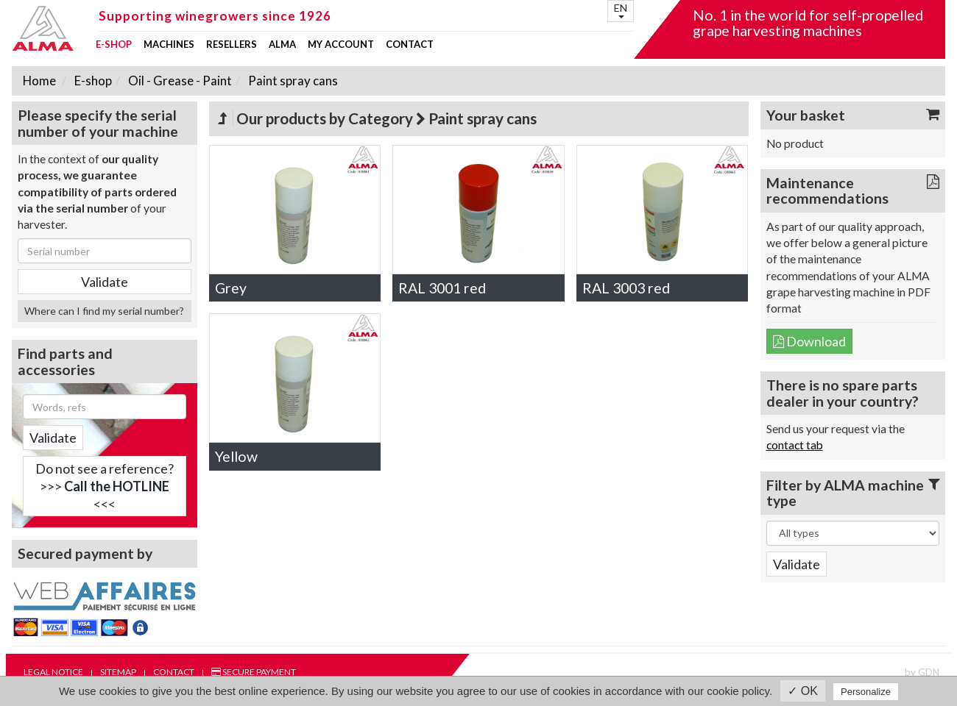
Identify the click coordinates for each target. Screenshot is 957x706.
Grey (231, 287)
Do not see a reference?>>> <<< (104, 486)
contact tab (794, 445)
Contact (410, 44)
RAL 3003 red (626, 287)
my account (341, 44)
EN (620, 9)
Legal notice (53, 671)
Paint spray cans (292, 80)
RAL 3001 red (442, 287)
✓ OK (803, 691)
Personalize (866, 691)
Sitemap (118, 671)
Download (809, 341)
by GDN (922, 672)
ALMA (282, 44)
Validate (53, 437)
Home (39, 80)
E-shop (114, 44)
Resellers (231, 44)
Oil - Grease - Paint (179, 80)
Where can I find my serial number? (104, 310)
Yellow (236, 456)
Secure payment (253, 671)
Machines (169, 44)
